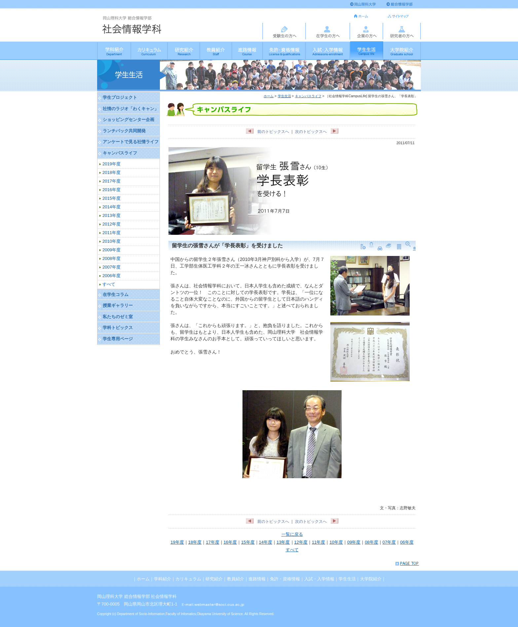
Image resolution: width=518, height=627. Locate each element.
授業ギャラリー (118, 305)
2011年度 (111, 232)
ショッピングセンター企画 (128, 119)
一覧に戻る (292, 534)
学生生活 (366, 50)
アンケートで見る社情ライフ (131, 141)
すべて (292, 549)
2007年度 (111, 267)
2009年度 (111, 249)
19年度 (177, 542)
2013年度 (111, 215)
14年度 (265, 542)
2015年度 (111, 198)
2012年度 (111, 224)
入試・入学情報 (328, 50)
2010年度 (111, 241)
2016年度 (111, 189)
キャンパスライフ (308, 96)
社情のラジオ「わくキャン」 (131, 108)
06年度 (406, 542)
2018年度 (111, 172)
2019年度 (111, 163)
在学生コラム (116, 294)
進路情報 (247, 50)
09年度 (353, 542)
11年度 (318, 542)
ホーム (269, 96)
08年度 (371, 542)
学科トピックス (118, 327)
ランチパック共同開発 (124, 130)
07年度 (389, 542)
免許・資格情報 (284, 50)
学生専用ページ (118, 338)
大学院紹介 (402, 50)
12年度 (301, 542)
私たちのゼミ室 (118, 316)
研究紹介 (184, 50)
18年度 (195, 542)
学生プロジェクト (120, 97)
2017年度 (111, 181)
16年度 (230, 542)
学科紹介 (114, 50)
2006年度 (111, 275)
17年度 (212, 542)
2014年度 (111, 206)
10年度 (336, 542)
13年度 (283, 542)
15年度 (247, 542)
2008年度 (111, 258)
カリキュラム (149, 50)
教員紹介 (216, 50)
